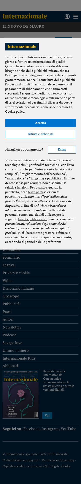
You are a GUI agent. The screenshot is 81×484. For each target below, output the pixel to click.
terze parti (35, 192)
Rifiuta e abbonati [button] (40, 134)
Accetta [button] (40, 123)
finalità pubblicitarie (32, 219)
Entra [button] (62, 149)
